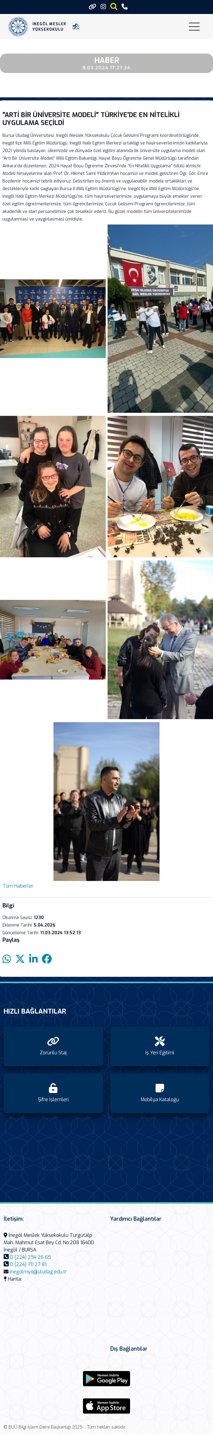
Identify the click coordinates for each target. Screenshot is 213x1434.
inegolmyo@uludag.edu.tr (38, 1272)
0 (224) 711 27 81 (28, 1264)
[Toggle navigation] (194, 27)
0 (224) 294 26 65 (30, 1257)
